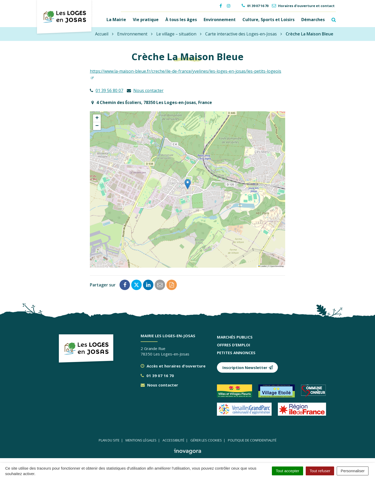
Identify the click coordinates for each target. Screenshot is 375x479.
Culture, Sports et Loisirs (268, 19)
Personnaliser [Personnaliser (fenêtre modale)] (353, 471)
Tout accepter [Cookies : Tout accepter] (287, 471)
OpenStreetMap (277, 266)
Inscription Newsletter (247, 367)
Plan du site (109, 439)
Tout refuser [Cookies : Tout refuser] (320, 471)
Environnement (220, 19)
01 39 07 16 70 (157, 375)
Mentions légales (141, 439)
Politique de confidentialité (252, 439)
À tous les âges (181, 19)
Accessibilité (173, 439)
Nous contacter (148, 90)
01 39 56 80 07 (109, 90)
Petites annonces (236, 352)
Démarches (313, 19)
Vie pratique (146, 19)
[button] (187, 183)
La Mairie (116, 19)
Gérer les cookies (206, 439)
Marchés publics (235, 336)
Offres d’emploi (233, 344)
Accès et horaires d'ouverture (173, 365)
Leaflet (262, 266)
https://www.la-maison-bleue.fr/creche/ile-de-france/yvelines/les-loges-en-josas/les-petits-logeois (185, 70)
